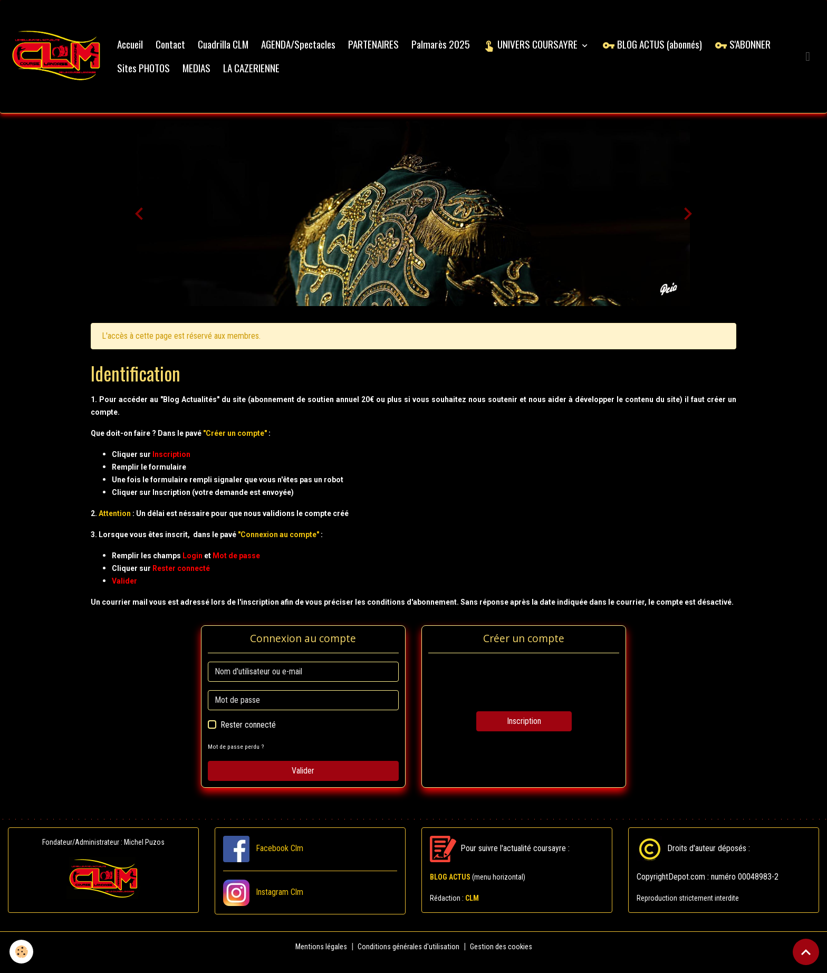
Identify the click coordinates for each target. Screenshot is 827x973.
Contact (182, 50)
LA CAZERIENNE (331, 73)
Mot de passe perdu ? (237, 758)
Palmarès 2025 (452, 50)
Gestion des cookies (505, 958)
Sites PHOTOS (223, 73)
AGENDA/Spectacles (310, 50)
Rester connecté (248, 736)
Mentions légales (316, 958)
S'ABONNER (157, 73)
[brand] (62, 62)
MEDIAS (277, 73)
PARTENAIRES (385, 50)
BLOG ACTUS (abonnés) (664, 50)
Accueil (142, 50)
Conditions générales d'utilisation (407, 958)
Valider (303, 782)
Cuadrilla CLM (234, 50)
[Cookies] (22, 951)
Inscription (524, 733)
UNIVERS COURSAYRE (542, 50)
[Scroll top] (806, 952)
